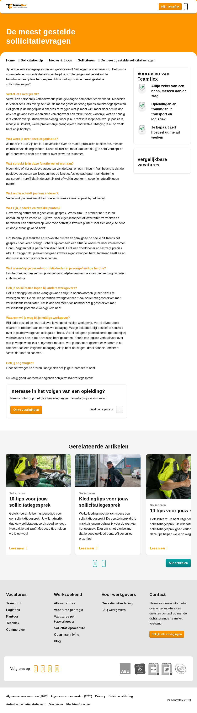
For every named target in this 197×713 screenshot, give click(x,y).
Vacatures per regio (68, 610)
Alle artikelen (178, 563)
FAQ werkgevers (114, 610)
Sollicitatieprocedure (69, 628)
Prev (96, 563)
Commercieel (15, 629)
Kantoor (12, 616)
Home (10, 60)
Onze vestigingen (26, 409)
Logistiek (13, 610)
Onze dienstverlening (117, 603)
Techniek (12, 623)
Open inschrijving (66, 634)
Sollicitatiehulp (32, 60)
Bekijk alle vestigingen (167, 634)
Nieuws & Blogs (60, 60)
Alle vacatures (64, 603)
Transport (13, 603)
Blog (57, 641)
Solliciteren (86, 60)
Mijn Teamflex (170, 6)
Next (105, 563)
